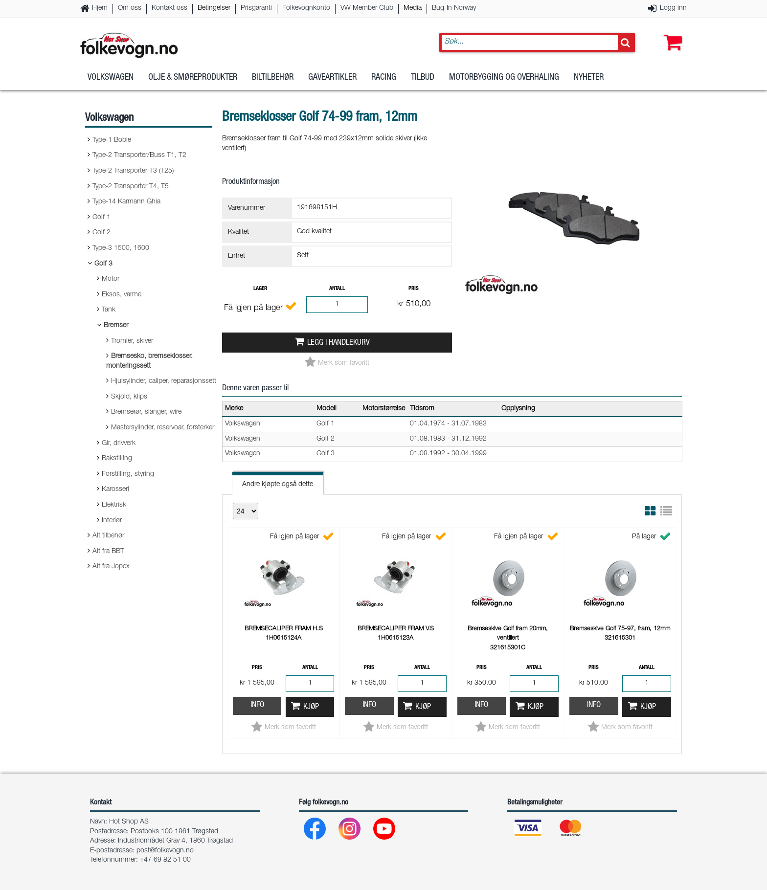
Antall (337, 288)
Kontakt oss (169, 8)
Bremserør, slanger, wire (146, 412)
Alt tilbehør (108, 536)
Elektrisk (114, 505)
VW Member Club (366, 8)
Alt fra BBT (108, 551)
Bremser (116, 325)
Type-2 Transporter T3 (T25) (133, 171)
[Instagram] (350, 831)
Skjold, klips (129, 397)
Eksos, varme (121, 294)
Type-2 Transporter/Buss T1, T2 (139, 155)
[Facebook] (315, 831)
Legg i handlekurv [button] (338, 343)
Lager (260, 288)
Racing (383, 77)
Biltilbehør (272, 77)
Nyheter (589, 77)
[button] (670, 33)
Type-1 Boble (111, 140)
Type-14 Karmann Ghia (126, 202)
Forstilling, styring (128, 474)
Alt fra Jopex (111, 566)
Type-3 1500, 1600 (120, 248)
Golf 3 (103, 264)
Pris (413, 288)
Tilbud (422, 77)
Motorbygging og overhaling (504, 77)
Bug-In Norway (454, 8)
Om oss (129, 8)
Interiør (112, 520)
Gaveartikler (332, 77)
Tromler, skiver (132, 341)
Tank (108, 310)
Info (257, 705)
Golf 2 (101, 232)
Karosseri (115, 489)
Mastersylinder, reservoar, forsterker (162, 427)
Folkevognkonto (306, 8)
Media (413, 8)
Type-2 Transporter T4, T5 (130, 186)
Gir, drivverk (118, 443)
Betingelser (214, 8)
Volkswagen (111, 77)
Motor (110, 279)
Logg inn (673, 8)
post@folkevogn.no (165, 850)
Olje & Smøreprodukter (192, 77)
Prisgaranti (256, 8)
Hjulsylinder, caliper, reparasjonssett (163, 381)
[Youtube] (384, 831)
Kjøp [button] (311, 707)
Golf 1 (101, 217)
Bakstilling (117, 458)
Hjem (100, 8)
